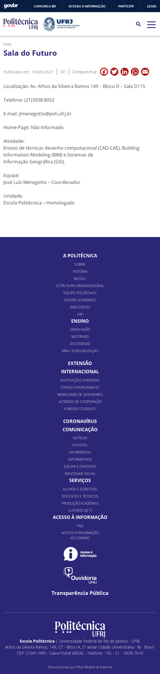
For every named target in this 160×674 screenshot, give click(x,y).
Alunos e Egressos (80, 489)
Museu (80, 278)
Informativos (80, 459)
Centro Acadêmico (80, 300)
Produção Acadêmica (80, 503)
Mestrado (80, 336)
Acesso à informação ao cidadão (80, 535)
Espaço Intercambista (80, 387)
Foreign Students (80, 408)
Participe (126, 6)
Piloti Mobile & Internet (94, 667)
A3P (80, 314)
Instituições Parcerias (80, 380)
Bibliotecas (80, 307)
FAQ (80, 525)
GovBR (11, 6)
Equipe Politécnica (80, 292)
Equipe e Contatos (80, 466)
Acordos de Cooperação (80, 401)
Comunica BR (45, 6)
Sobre (80, 264)
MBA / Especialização (80, 350)
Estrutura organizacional (80, 285)
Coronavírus (80, 421)
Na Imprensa (80, 452)
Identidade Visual (80, 473)
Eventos (80, 445)
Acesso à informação (87, 6)
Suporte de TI (80, 510)
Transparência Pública (80, 593)
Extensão (80, 363)
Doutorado (80, 343)
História (80, 271)
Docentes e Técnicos (80, 496)
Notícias (80, 438)
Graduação (80, 329)
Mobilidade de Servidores (80, 394)
